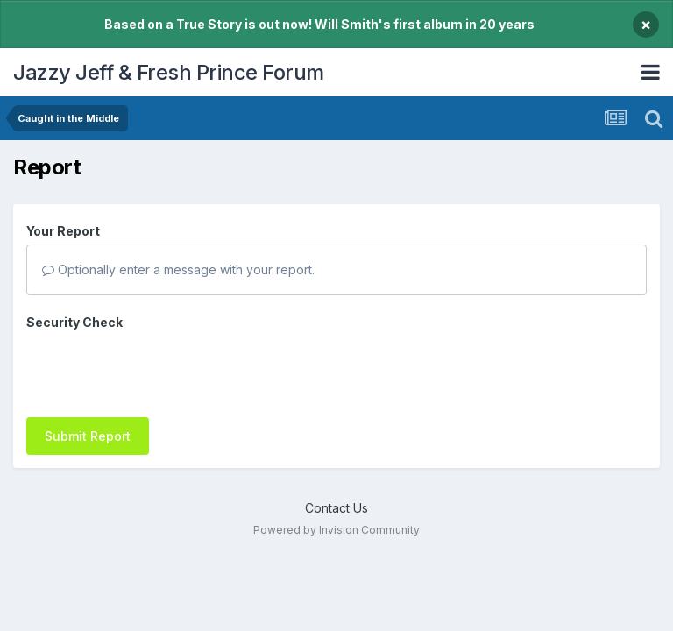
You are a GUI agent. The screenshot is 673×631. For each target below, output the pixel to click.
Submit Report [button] (88, 436)
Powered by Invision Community (336, 529)
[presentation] (159, 370)
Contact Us (336, 507)
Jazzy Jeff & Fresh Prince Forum (168, 72)
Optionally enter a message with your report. (178, 269)
